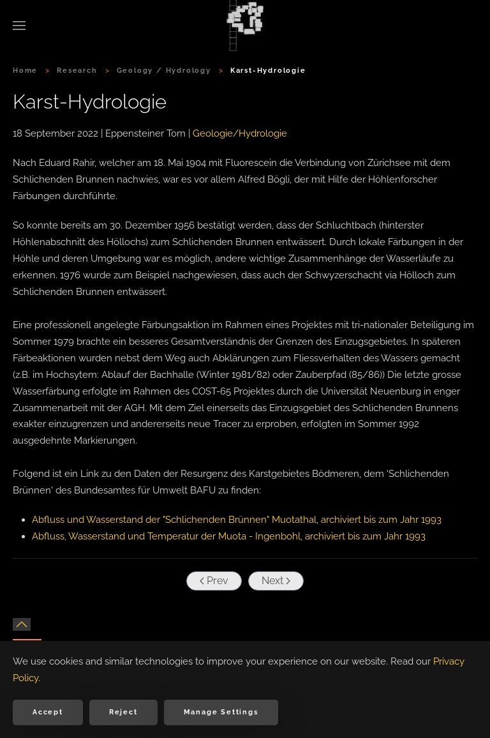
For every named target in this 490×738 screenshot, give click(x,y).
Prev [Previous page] (212, 581)
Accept (48, 712)
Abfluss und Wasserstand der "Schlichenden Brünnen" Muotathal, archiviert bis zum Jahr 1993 (237, 519)
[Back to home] (245, 25)
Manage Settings (221, 712)
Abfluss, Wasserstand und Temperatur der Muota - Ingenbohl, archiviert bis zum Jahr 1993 (229, 536)
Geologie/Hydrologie (240, 133)
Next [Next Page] (274, 581)
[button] (19, 25)
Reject (123, 712)
